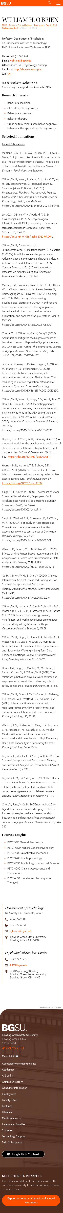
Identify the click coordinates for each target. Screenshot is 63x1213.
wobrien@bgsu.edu (20, 60)
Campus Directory (12, 1081)
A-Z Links (7, 1075)
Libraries (7, 1112)
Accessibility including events (19, 1063)
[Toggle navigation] (58, 3)
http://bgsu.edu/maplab (28, 69)
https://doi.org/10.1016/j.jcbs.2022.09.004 (27, 236)
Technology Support (13, 1136)
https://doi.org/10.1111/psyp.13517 (22, 483)
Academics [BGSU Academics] (8, 1069)
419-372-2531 (13, 1048)
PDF (9, 73)
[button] (22, 3)
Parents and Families (13, 1124)
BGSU (4, 25)
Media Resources (11, 1118)
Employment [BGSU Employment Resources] (9, 1094)
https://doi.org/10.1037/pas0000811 (29, 456)
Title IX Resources (12, 1142)
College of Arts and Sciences (20, 25)
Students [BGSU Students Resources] (7, 1130)
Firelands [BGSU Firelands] (7, 1106)
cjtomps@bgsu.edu (21, 931)
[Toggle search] (49, 3)
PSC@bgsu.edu (18, 965)
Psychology (39, 25)
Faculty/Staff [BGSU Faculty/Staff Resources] (9, 1100)
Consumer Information (14, 1087)
